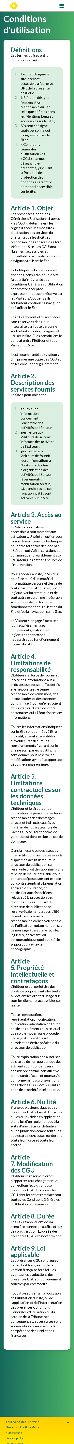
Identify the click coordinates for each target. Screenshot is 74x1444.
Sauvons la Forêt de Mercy (22, 1427)
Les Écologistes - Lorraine (22, 1421)
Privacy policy (14, 1438)
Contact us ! (14, 1432)
